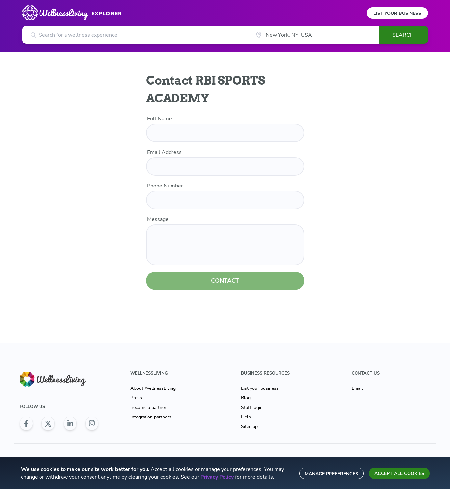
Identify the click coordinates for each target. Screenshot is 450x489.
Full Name (159, 118)
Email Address (164, 152)
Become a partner (148, 407)
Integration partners (150, 417)
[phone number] (225, 200)
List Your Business (397, 13)
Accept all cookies (399, 473)
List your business (259, 388)
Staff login (252, 407)
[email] (225, 166)
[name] (225, 133)
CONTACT (225, 281)
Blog (246, 398)
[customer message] (225, 244)
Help (246, 417)
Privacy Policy (217, 477)
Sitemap (249, 426)
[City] (313, 35)
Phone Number (165, 185)
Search (403, 35)
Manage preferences (331, 474)
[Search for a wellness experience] (135, 35)
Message (158, 219)
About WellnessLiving (153, 388)
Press (136, 398)
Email (357, 388)
